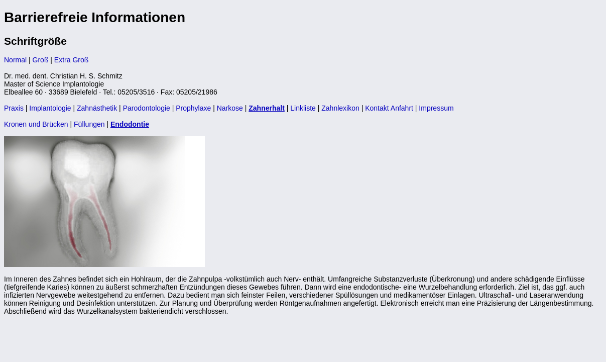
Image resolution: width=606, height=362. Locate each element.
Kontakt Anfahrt (389, 108)
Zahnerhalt (267, 108)
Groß (41, 60)
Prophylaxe (193, 108)
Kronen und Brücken (36, 124)
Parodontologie (146, 108)
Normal (15, 60)
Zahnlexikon (340, 108)
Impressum (436, 108)
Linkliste (303, 108)
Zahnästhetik (97, 108)
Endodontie (129, 124)
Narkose (230, 108)
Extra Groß (71, 60)
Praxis (14, 108)
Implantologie (50, 108)
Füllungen (89, 124)
